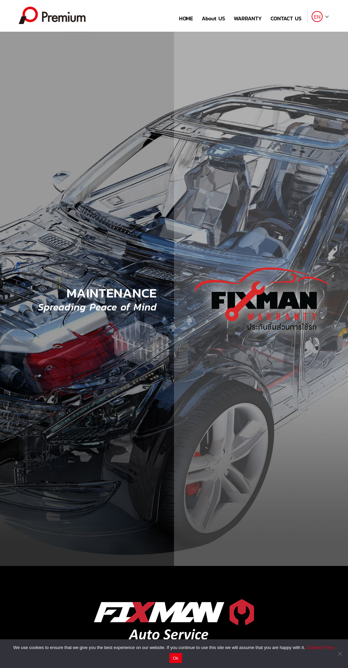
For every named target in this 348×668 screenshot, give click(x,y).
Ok (175, 658)
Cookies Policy (320, 647)
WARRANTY (248, 18)
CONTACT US (286, 18)
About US (213, 18)
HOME (186, 18)
